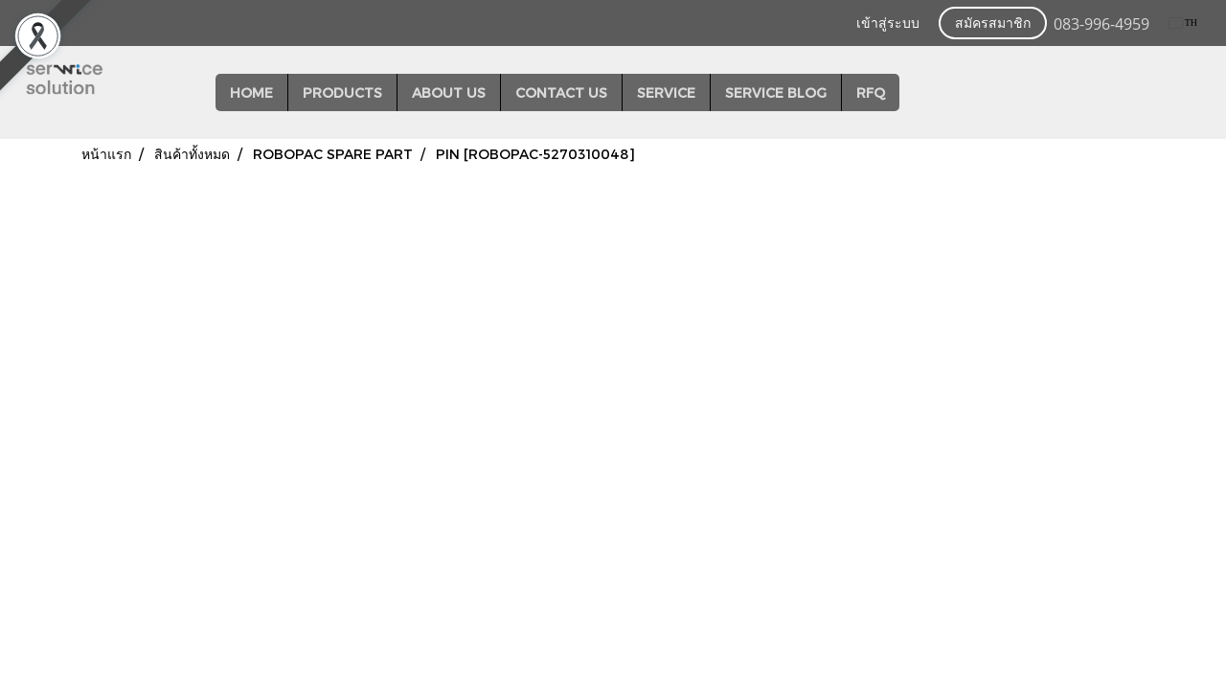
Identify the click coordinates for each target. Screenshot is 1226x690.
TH (1183, 22)
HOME (251, 92)
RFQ (870, 92)
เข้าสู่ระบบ (888, 23)
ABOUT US (449, 92)
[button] (916, 93)
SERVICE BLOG (776, 92)
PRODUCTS (342, 92)
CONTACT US (561, 92)
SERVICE (666, 92)
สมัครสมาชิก (993, 23)
